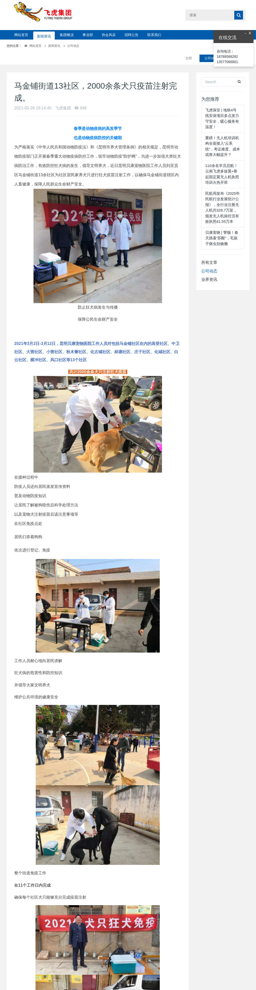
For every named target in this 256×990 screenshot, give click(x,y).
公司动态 (73, 46)
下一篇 (142, 976)
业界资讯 (209, 267)
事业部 (87, 35)
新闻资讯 (44, 35)
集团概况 (67, 35)
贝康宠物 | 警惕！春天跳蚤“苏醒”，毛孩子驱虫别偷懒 (221, 225)
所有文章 (209, 250)
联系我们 (154, 35)
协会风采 (109, 35)
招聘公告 (131, 35)
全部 (189, 46)
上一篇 (53, 976)
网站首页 (21, 35)
